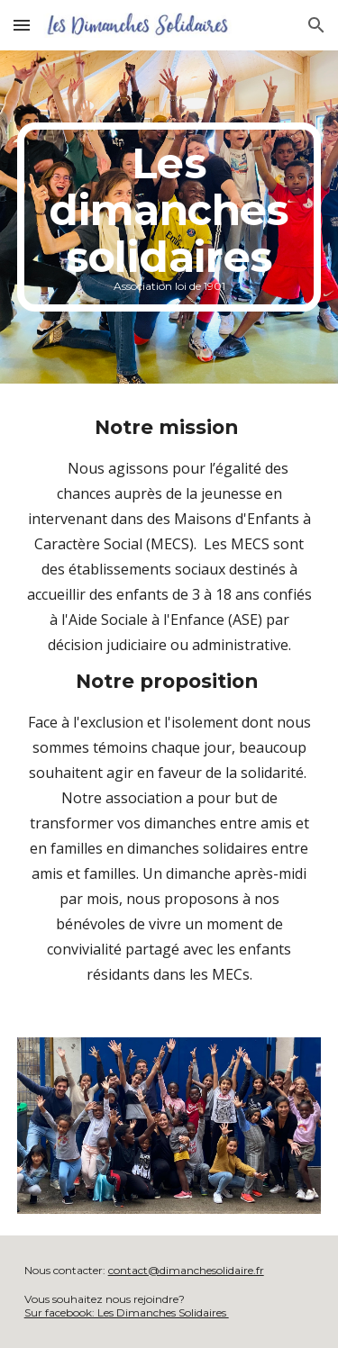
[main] (169, 217)
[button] (21, 25)
